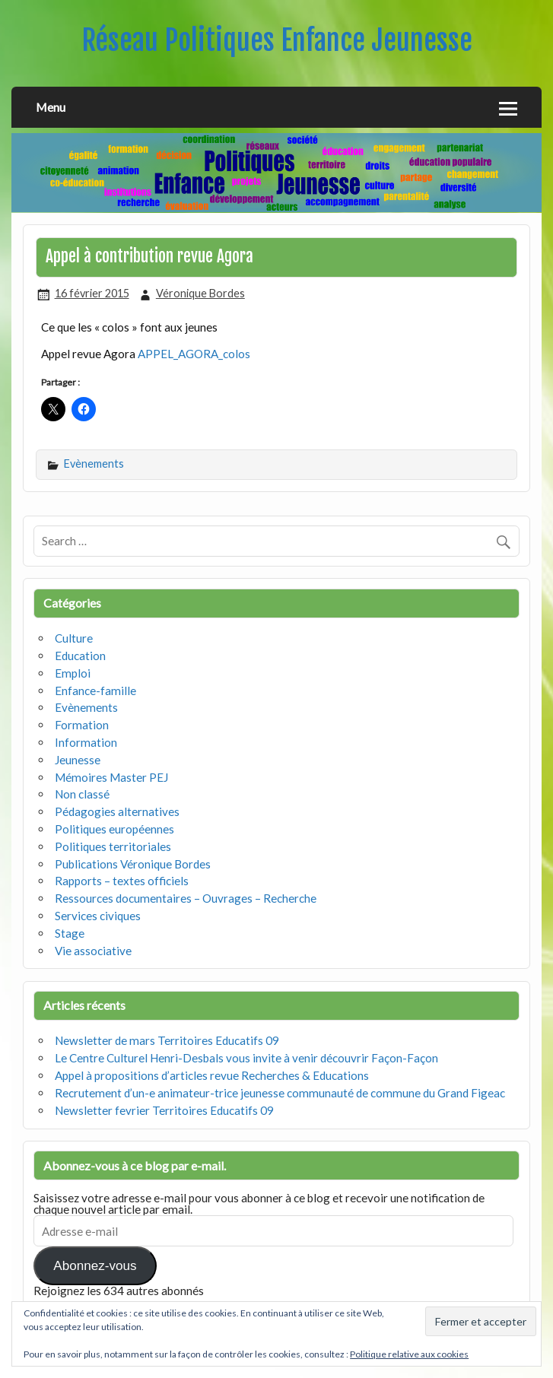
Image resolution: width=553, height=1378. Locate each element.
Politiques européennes (114, 829)
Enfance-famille (95, 690)
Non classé (82, 794)
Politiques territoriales (113, 846)
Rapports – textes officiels (122, 880)
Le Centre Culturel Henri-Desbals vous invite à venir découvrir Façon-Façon (246, 1058)
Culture (74, 638)
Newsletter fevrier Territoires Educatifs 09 (164, 1110)
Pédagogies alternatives (117, 811)
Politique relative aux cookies (409, 1354)
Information (86, 742)
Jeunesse (77, 760)
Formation (82, 725)
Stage (69, 933)
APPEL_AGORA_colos (194, 353)
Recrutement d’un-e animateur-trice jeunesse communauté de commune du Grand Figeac (280, 1093)
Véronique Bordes (200, 293)
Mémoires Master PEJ (111, 777)
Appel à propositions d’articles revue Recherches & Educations (212, 1075)
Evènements (94, 463)
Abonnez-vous (94, 1266)
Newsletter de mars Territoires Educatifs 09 (167, 1040)
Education (80, 655)
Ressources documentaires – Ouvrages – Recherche (185, 898)
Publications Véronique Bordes (133, 864)
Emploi (73, 673)
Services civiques (98, 915)
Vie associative (93, 950)
